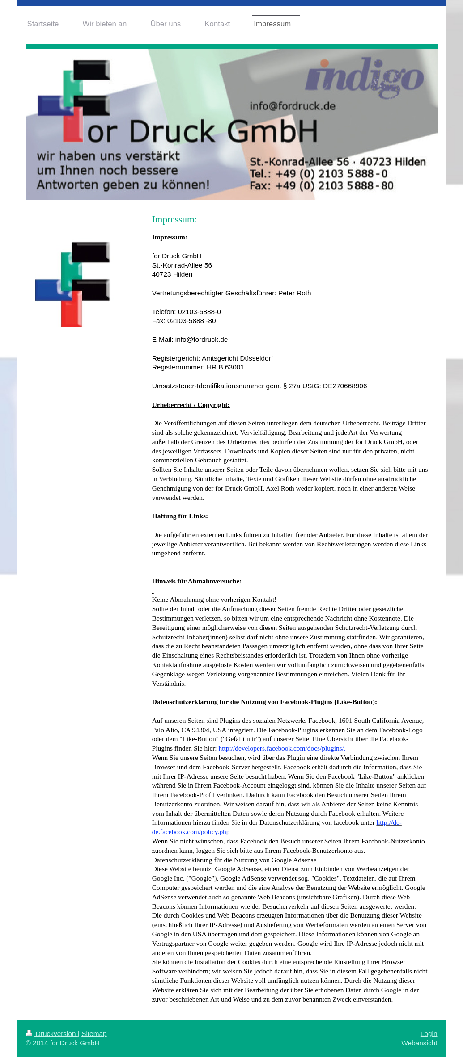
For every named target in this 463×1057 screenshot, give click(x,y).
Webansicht (419, 1043)
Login (429, 1033)
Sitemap (93, 1033)
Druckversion (52, 1033)
